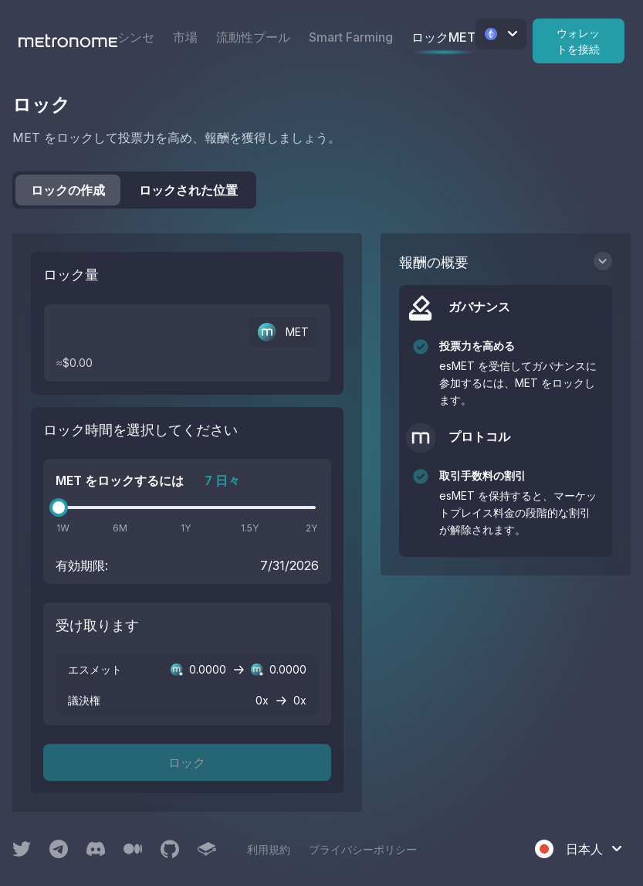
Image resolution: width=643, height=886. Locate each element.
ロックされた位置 (188, 190)
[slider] (58, 507)
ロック (186, 762)
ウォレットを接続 (578, 41)
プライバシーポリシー (363, 849)
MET (283, 332)
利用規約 (268, 849)
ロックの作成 (68, 190)
